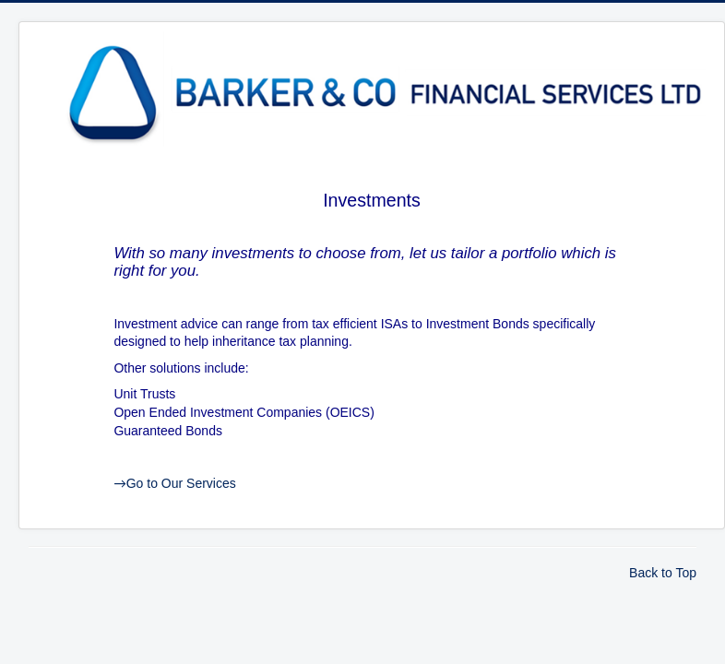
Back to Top (662, 572)
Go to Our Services (174, 483)
